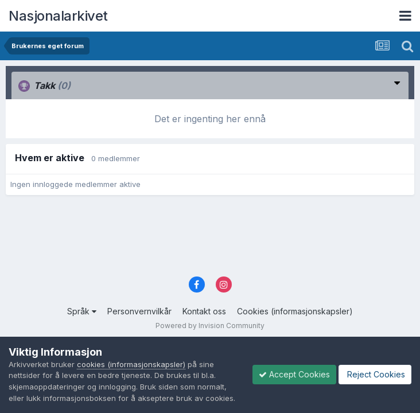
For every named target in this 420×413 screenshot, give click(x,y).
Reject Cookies (375, 374)
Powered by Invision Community (210, 325)
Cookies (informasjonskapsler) (295, 311)
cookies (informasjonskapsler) (131, 364)
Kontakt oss (204, 311)
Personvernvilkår (139, 311)
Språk (81, 311)
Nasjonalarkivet (58, 15)
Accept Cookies (294, 374)
